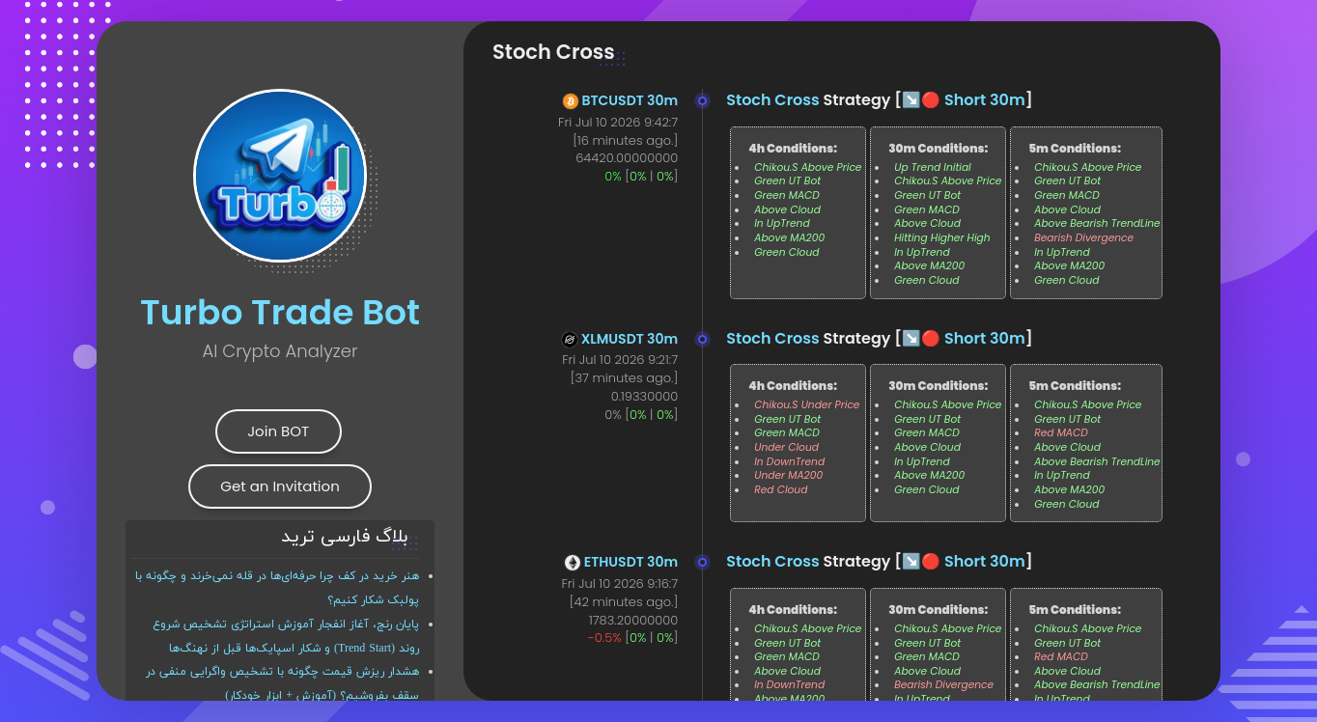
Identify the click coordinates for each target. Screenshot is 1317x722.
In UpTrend (781, 223)
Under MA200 (788, 475)
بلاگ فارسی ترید (344, 536)
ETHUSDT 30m (631, 561)
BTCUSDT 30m (630, 100)
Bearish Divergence (1084, 238)
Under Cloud (786, 447)
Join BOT (278, 431)
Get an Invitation (280, 486)
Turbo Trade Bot (280, 312)
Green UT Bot (787, 181)
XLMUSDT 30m (629, 338)
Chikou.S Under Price (806, 405)
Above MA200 (789, 238)
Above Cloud (787, 210)
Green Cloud (786, 252)
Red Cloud (780, 490)
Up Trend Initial (932, 167)
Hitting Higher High (942, 238)
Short (965, 100)
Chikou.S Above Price (807, 167)
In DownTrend (789, 462)
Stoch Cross (773, 100)
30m (1007, 100)
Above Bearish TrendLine (1097, 223)
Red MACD (1061, 433)
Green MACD (787, 195)
